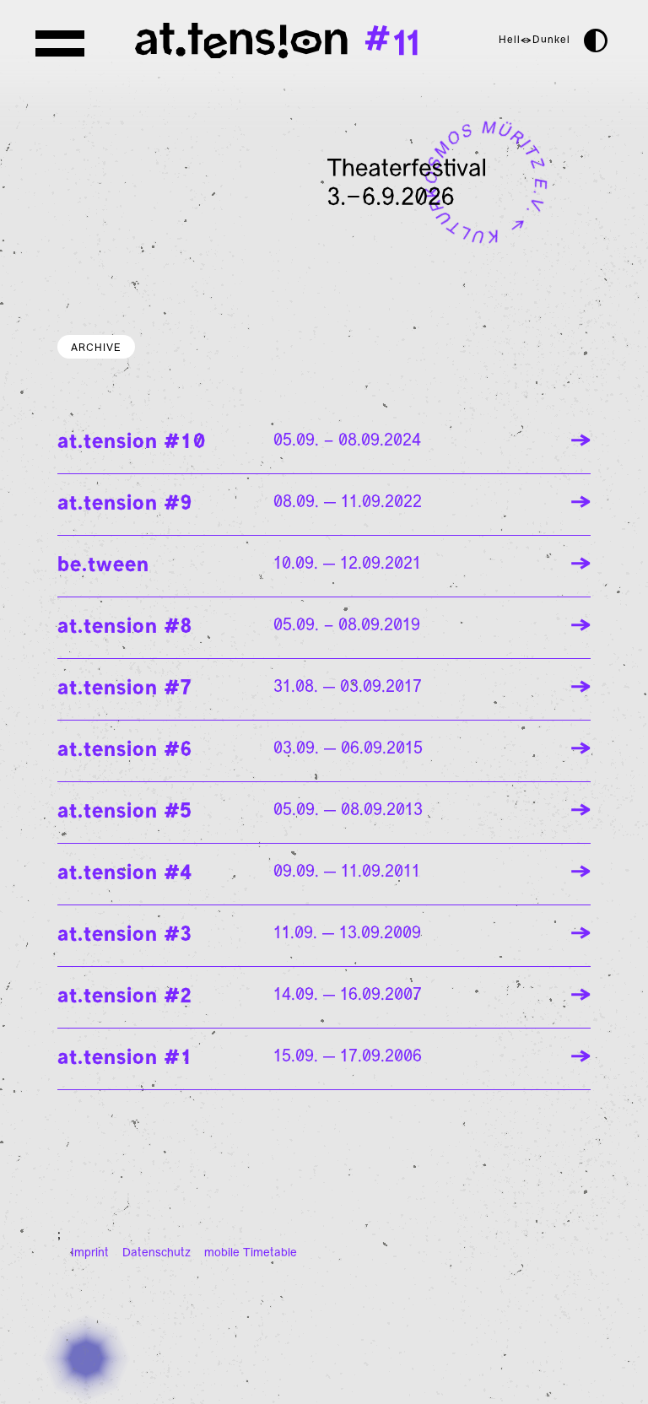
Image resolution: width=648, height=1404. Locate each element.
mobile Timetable (250, 1253)
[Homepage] (229, 41)
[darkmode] (596, 40)
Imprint (90, 1253)
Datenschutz (156, 1253)
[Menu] (64, 44)
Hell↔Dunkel (534, 40)
